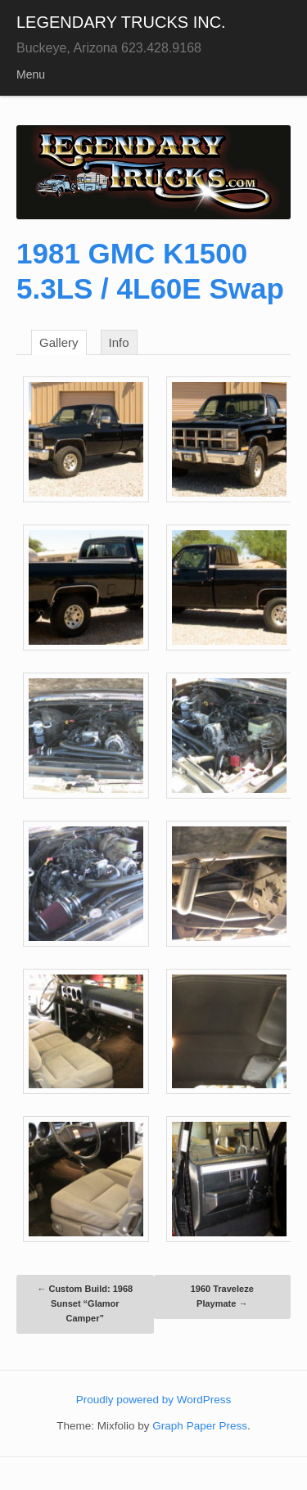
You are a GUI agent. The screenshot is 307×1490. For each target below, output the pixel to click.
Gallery (59, 342)
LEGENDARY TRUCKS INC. (121, 22)
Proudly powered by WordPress (154, 1399)
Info (119, 342)
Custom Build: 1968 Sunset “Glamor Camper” (85, 1303)
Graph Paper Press (199, 1426)
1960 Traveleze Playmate (222, 1296)
